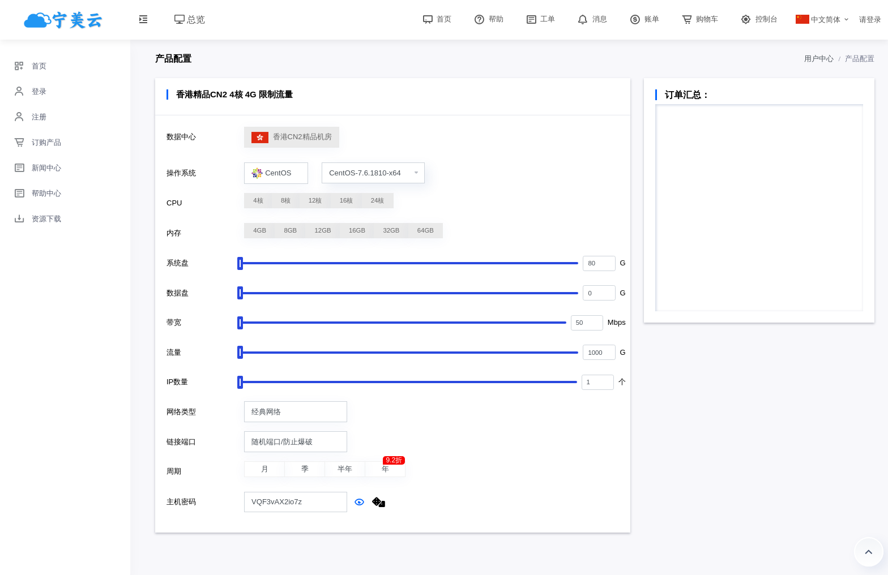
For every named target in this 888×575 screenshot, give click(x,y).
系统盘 (177, 263)
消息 (591, 19)
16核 (346, 200)
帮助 (487, 19)
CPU (174, 203)
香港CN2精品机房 (291, 137)
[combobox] (276, 173)
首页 (436, 19)
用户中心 (819, 58)
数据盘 (177, 293)
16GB (357, 230)
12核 (315, 200)
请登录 (870, 19)
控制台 (758, 19)
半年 (345, 470)
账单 (643, 19)
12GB (323, 230)
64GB (425, 230)
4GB (259, 230)
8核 (286, 200)
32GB (391, 230)
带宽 (173, 322)
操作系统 (181, 173)
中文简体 (818, 19)
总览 (189, 19)
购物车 (699, 19)
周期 (173, 471)
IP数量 (177, 381)
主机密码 (181, 501)
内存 (173, 233)
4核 (258, 200)
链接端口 (181, 441)
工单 (540, 19)
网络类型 (181, 411)
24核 (378, 200)
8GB (290, 230)
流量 (173, 352)
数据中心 (181, 136)
